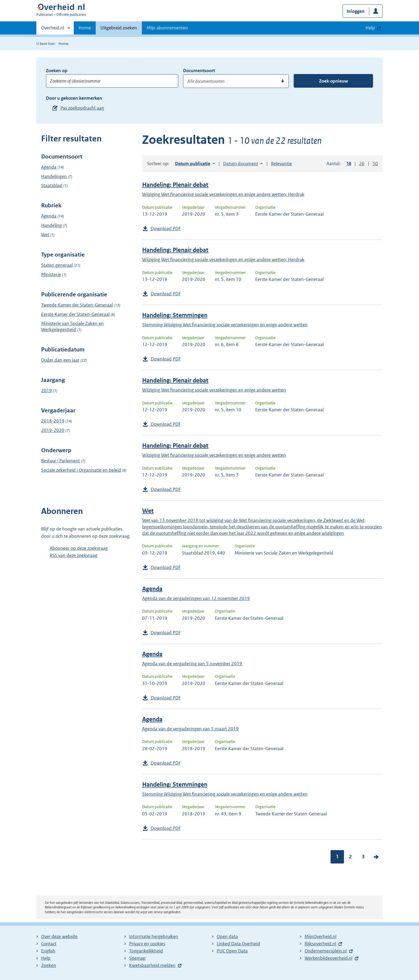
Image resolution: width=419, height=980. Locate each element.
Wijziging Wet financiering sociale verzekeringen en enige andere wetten (214, 390)
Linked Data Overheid (238, 944)
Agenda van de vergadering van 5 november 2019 (192, 664)
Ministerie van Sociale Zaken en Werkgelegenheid (72, 326)
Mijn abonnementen (167, 28)
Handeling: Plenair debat (175, 184)
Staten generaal (57, 265)
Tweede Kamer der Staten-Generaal (77, 305)
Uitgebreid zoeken (118, 28)
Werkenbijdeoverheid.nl (328, 958)
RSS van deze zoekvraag (73, 555)
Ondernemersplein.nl (326, 951)
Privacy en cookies (147, 944)
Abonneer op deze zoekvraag (79, 548)
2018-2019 (52, 421)
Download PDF (166, 228)
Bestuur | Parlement (60, 461)
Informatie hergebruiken (153, 936)
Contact (48, 944)
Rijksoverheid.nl (320, 944)
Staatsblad (51, 185)
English (48, 951)
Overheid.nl (52, 29)
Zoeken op (56, 70)
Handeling (51, 225)
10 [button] (348, 163)
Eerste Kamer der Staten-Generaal (75, 314)
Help (46, 958)
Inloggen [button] (355, 11)
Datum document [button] (240, 163)
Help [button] (370, 28)
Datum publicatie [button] (192, 163)
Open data (227, 936)
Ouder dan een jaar (60, 360)
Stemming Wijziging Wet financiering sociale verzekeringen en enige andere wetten (225, 325)
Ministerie (51, 274)
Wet (45, 235)
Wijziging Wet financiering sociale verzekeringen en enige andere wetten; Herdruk (223, 194)
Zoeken (48, 965)
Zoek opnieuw (333, 81)
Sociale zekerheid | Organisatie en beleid (81, 470)
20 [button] (361, 163)
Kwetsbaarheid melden (152, 965)
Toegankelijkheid (146, 951)
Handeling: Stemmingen (174, 315)
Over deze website (59, 936)
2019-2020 (52, 430)
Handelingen (54, 176)
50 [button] (375, 163)
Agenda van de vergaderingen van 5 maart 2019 (190, 729)
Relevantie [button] (281, 163)
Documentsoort (199, 70)
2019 (46, 390)
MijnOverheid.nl (320, 936)
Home (85, 28)
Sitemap (137, 958)
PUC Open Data (232, 951)
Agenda (48, 167)
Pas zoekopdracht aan (82, 108)
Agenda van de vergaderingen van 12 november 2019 (196, 598)
